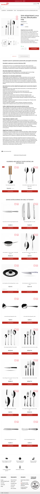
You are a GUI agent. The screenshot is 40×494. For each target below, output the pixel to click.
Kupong (12, 486)
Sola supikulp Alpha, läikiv (10, 185)
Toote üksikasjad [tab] (24, 56)
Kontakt (2, 482)
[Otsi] (20, 7)
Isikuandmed (13, 480)
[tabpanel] (10, 27)
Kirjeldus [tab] (14, 56)
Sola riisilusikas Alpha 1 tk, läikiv (10, 408)
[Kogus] (23, 48)
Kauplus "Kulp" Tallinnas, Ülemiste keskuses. (25, 484)
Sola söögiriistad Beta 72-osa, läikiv (10, 347)
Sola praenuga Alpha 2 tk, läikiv (29, 221)
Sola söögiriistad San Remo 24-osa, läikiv (29, 378)
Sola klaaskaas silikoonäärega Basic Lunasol (10, 283)
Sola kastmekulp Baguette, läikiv (10, 316)
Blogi (2, 486)
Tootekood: (23, 26)
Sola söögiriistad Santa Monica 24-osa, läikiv (30, 347)
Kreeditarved (13, 483)
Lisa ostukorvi (34, 48)
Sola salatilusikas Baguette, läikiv (30, 316)
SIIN (24, 1)
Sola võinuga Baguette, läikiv (29, 439)
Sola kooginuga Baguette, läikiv (10, 439)
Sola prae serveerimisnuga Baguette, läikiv (10, 221)
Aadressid (13, 485)
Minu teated (13, 488)
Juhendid (3, 484)
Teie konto (13, 477)
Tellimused (13, 481)
